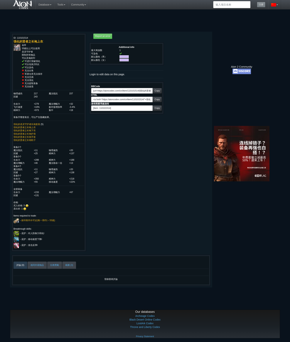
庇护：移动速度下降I (31, 239)
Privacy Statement (145, 336)
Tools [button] (61, 4)
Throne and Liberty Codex (145, 327)
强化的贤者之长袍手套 (25, 137)
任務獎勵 (54, 265)
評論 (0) (20, 265)
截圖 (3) (69, 265)
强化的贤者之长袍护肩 (25, 134)
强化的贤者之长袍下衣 (25, 130)
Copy (157, 90)
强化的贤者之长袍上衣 (25, 127)
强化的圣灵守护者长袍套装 (27, 124)
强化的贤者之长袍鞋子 (25, 140)
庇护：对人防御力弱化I (32, 233)
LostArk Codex (145, 323)
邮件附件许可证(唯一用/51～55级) (38, 220)
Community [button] (78, 4)
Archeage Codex (145, 315)
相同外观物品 (37, 265)
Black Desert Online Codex (145, 319)
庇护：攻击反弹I (29, 245)
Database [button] (44, 4)
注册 (261, 4)
